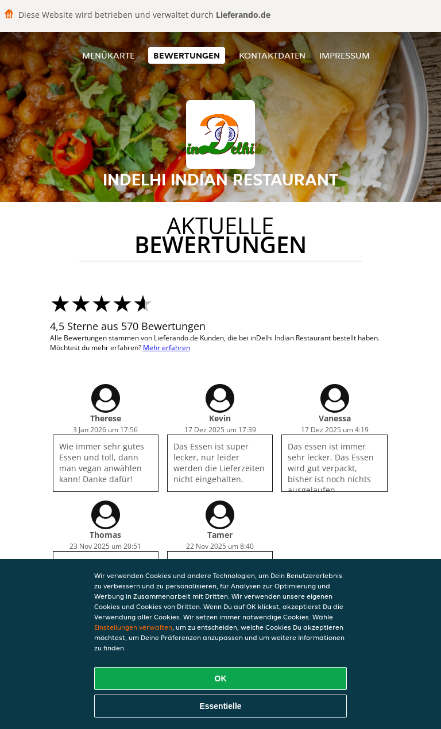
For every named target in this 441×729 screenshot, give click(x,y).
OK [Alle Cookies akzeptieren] (221, 678)
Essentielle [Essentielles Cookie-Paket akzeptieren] (220, 706)
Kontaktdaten (272, 55)
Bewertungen (186, 55)
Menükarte (108, 55)
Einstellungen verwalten (133, 627)
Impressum (344, 55)
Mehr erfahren (166, 347)
